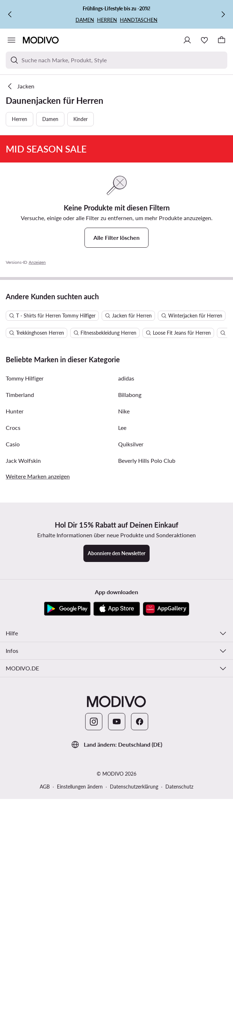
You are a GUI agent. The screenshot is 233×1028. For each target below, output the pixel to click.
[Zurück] (10, 14)
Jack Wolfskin (23, 740)
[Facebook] (139, 1001)
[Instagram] (93, 1001)
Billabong (129, 674)
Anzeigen (37, 393)
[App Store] (116, 889)
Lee (122, 707)
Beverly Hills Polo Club (146, 740)
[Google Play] (67, 889)
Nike (124, 691)
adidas (126, 658)
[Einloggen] (187, 40)
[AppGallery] (166, 889)
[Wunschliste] (204, 40)
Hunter (15, 691)
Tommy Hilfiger (25, 658)
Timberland (20, 674)
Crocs (13, 707)
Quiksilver (131, 724)
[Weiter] (223, 14)
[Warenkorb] (221, 40)
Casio (13, 724)
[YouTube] (116, 1001)
